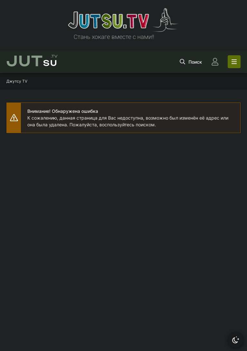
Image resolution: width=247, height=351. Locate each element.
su (32, 62)
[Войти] (214, 61)
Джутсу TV (16, 81)
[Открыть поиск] (191, 61)
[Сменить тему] (236, 340)
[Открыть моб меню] (234, 61)
